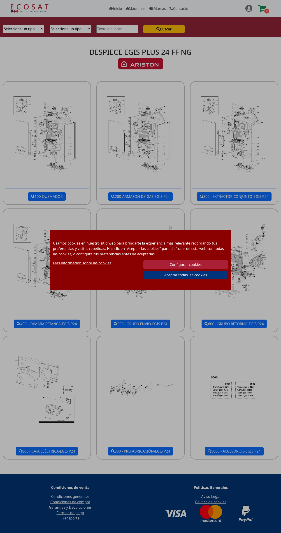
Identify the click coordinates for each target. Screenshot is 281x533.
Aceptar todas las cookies (185, 274)
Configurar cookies (186, 264)
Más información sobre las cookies (82, 263)
